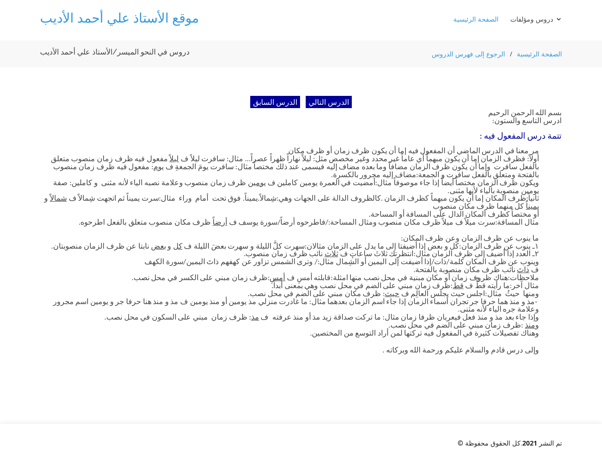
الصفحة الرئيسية (476, 19)
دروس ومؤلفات (531, 19)
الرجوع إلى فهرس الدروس (468, 53)
